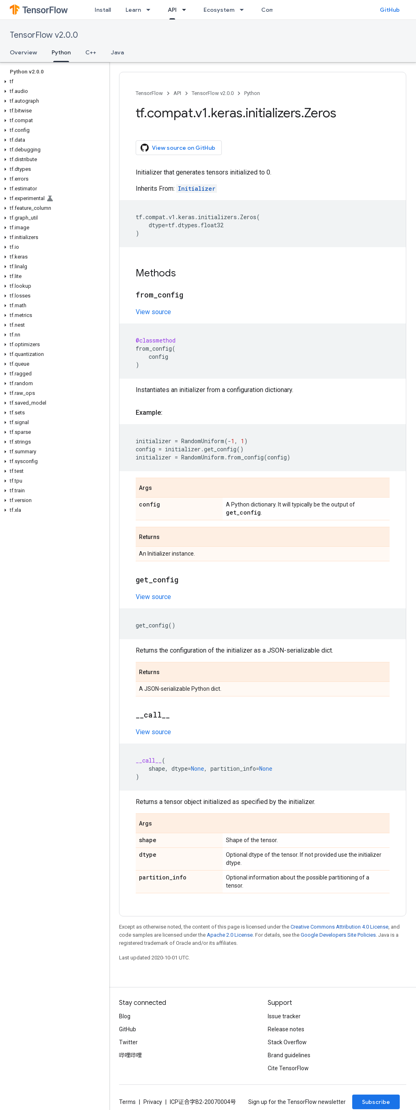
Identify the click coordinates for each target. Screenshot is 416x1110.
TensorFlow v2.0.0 (44, 35)
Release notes (286, 1029)
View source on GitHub (178, 148)
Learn (133, 9)
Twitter (128, 1042)
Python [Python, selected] (61, 52)
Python (252, 93)
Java (117, 52)
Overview (23, 52)
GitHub (390, 9)
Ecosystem (219, 9)
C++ (90, 52)
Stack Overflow (287, 1042)
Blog (124, 1016)
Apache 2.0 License (230, 935)
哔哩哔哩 (130, 1055)
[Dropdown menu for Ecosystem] (244, 9)
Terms (127, 1102)
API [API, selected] (172, 9)
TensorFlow (149, 93)
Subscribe (376, 1102)
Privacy (152, 1102)
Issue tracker (284, 1016)
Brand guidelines (289, 1055)
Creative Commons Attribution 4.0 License (339, 927)
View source (153, 312)
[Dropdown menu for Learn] (150, 9)
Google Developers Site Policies (338, 935)
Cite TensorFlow (288, 1068)
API (177, 93)
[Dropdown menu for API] (186, 9)
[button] (53, 81)
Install (103, 9)
